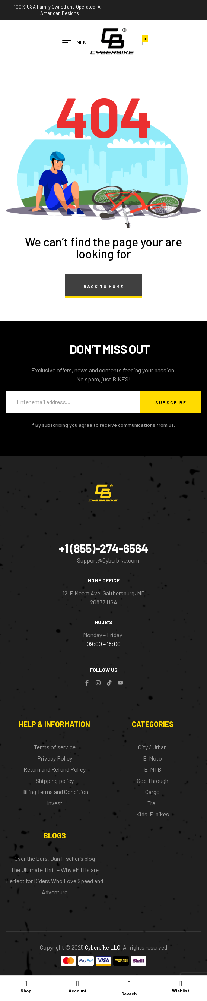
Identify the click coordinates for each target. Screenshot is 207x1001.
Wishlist (181, 990)
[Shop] (26, 983)
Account (78, 990)
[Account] (77, 983)
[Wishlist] (181, 983)
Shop (25, 990)
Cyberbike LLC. (103, 947)
